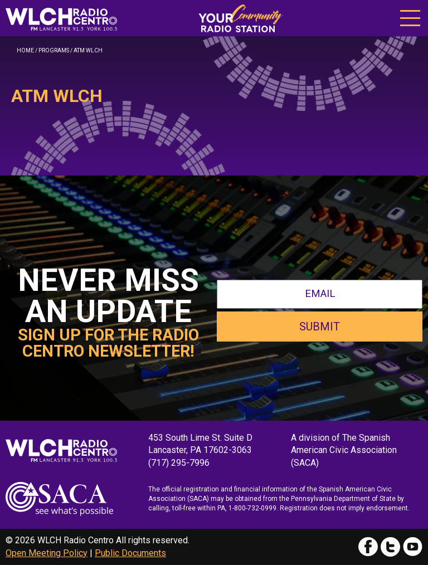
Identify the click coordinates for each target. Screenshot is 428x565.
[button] (409, 17)
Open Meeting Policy (46, 553)
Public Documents (130, 553)
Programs (53, 50)
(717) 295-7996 (179, 462)
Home (25, 50)
